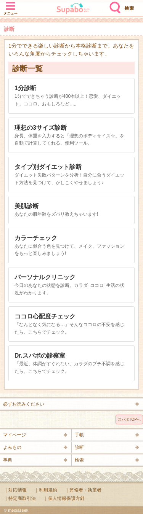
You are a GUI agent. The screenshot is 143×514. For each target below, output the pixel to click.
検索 (113, 5)
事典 (7, 460)
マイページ (14, 435)
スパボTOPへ (129, 419)
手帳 (79, 435)
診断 (79, 447)
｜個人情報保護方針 (64, 498)
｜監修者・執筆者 (83, 490)
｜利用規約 (45, 490)
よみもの (12, 447)
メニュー (10, 5)
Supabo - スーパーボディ (73, 9)
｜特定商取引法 (20, 498)
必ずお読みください (23, 404)
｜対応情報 (15, 490)
